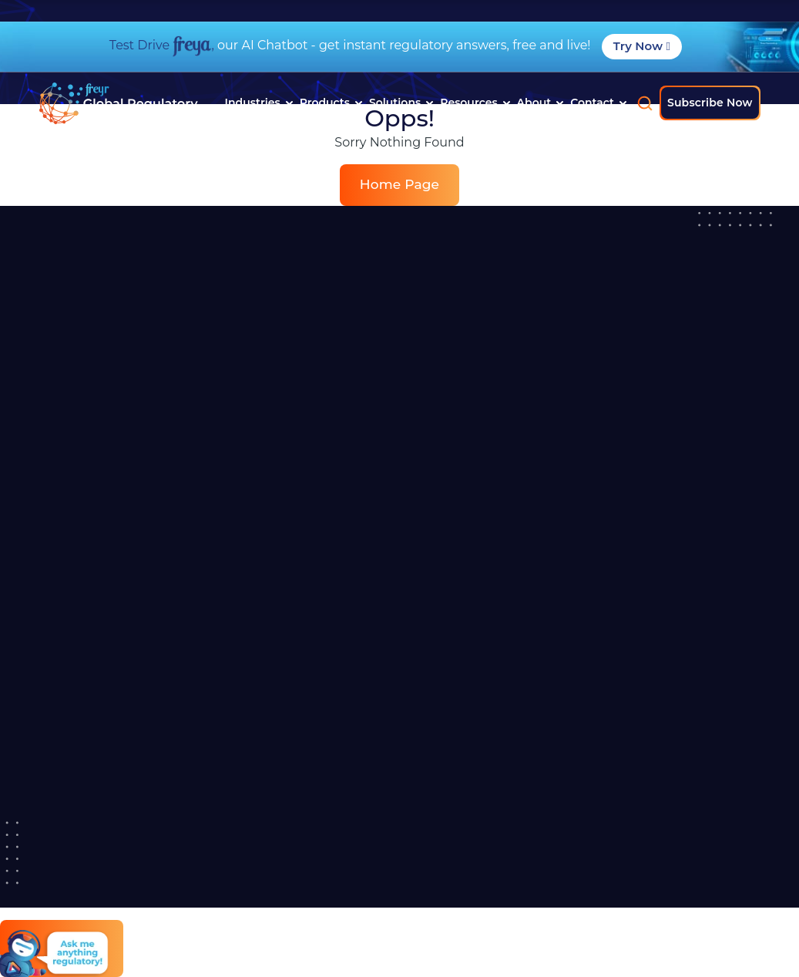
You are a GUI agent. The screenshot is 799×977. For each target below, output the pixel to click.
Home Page (399, 184)
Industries (259, 102)
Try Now (642, 46)
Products (331, 102)
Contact (598, 102)
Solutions (401, 102)
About (541, 102)
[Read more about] (118, 103)
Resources (475, 102)
